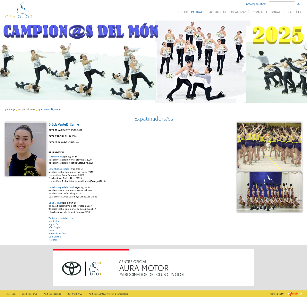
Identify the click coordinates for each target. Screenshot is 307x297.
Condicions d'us (29, 293)
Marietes (53, 239)
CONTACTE (260, 12)
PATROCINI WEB (74, 293)
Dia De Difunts (56, 156)
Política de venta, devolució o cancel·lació (108, 293)
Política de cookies (52, 293)
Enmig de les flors (58, 233)
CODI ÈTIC (295, 12)
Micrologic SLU (277, 293)
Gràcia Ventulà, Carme (49, 109)
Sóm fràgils (54, 227)
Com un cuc (55, 236)
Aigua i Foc (54, 224)
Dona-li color (55, 202)
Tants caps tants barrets (61, 218)
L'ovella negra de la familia (62, 187)
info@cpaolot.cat (256, 4)
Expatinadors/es (26, 109)
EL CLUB (182, 12)
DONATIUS (278, 12)
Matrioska (54, 221)
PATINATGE (198, 12)
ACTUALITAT (217, 12)
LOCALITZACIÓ (239, 12)
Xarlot (52, 230)
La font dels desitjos (59, 168)
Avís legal (11, 293)
